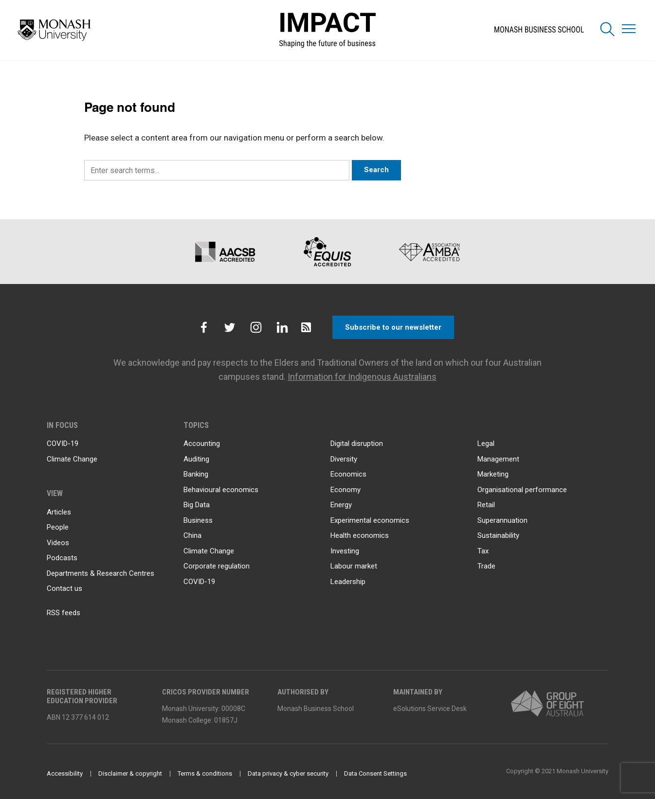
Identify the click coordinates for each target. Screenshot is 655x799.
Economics (348, 474)
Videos (58, 542)
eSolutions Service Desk (430, 708)
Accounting (201, 443)
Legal (485, 443)
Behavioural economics (220, 489)
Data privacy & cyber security (288, 773)
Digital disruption (356, 443)
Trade (486, 566)
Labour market (353, 566)
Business (198, 520)
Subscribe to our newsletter (393, 327)
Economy (345, 489)
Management (498, 459)
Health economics (359, 535)
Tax (483, 551)
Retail (486, 504)
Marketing (493, 474)
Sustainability (498, 535)
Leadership (347, 581)
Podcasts (62, 557)
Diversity (343, 459)
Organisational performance (522, 489)
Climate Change (72, 459)
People (58, 527)
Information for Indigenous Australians (362, 377)
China (192, 535)
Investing (344, 551)
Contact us (64, 588)
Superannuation (502, 520)
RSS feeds (63, 612)
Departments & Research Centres (100, 573)
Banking (195, 474)
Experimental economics (369, 520)
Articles (59, 512)
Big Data (196, 504)
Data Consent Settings (375, 773)
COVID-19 (62, 443)
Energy (341, 504)
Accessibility (65, 773)
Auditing (196, 459)
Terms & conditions (205, 773)
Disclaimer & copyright (130, 773)
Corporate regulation (216, 566)
